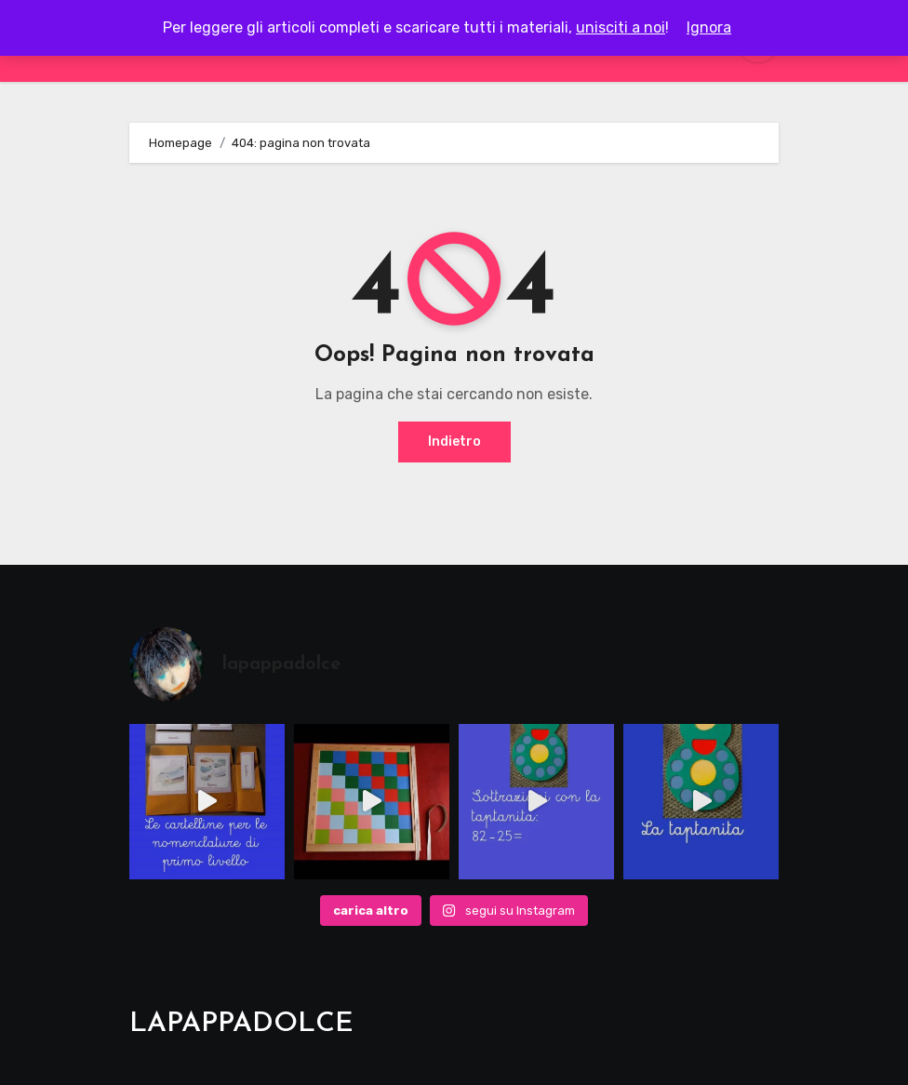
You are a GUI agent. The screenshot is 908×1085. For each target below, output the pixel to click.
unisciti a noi (620, 27)
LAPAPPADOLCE (241, 1024)
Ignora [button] (709, 27)
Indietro (454, 441)
